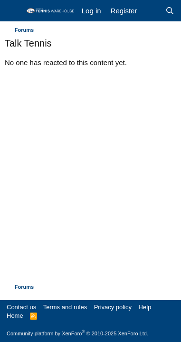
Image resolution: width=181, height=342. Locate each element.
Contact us (21, 307)
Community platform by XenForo (77, 333)
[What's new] (151, 10)
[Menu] (13, 10)
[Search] (170, 10)
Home (15, 315)
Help (145, 307)
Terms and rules (65, 307)
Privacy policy (113, 307)
